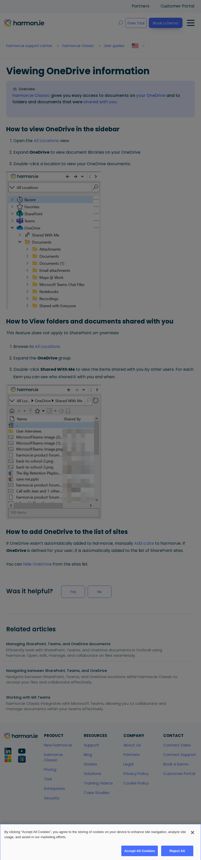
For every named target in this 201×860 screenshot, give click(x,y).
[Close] (192, 838)
